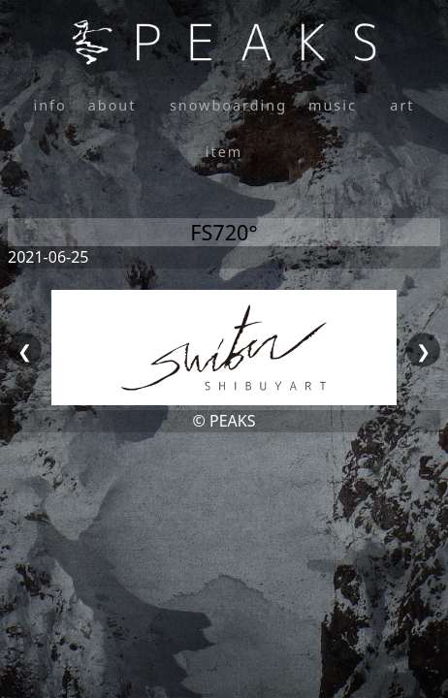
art (402, 105)
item (224, 152)
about (112, 105)
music (332, 105)
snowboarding (228, 105)
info (49, 105)
